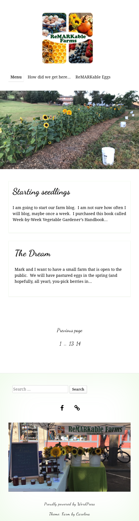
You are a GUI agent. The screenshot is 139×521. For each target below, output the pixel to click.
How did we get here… (49, 77)
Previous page (69, 330)
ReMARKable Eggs (92, 77)
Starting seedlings (41, 191)
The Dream (32, 253)
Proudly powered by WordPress (69, 503)
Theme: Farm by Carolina (69, 513)
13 (72, 343)
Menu (16, 77)
